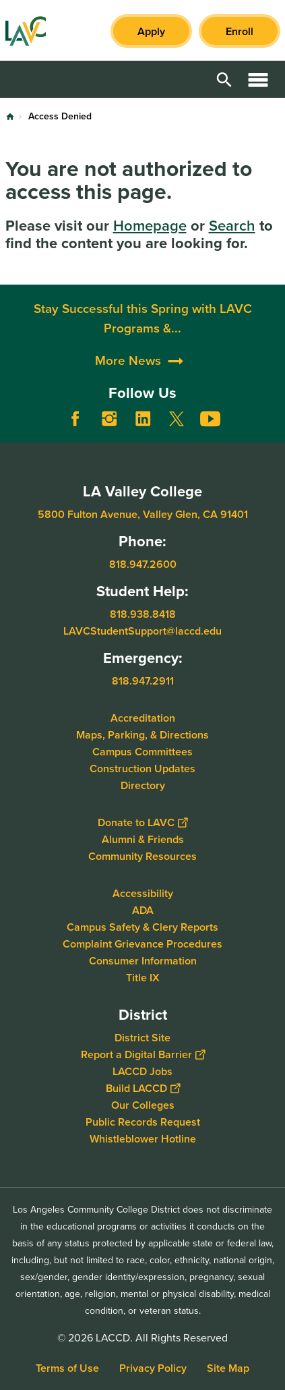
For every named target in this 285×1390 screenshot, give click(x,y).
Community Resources (142, 855)
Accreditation (142, 717)
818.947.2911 (143, 680)
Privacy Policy (153, 1368)
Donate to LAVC (142, 822)
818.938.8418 (143, 613)
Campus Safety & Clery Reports (142, 926)
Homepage (150, 225)
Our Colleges (143, 1104)
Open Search (224, 79)
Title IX (143, 977)
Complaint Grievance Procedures (142, 943)
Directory (143, 784)
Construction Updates (142, 768)
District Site (142, 1037)
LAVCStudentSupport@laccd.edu (142, 630)
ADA (143, 909)
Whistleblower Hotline (143, 1138)
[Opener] (271, 428)
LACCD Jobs (142, 1070)
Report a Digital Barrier (143, 1054)
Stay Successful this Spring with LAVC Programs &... (143, 382)
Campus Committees (142, 751)
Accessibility (143, 892)
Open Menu (258, 79)
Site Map (228, 1368)
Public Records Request (143, 1121)
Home (10, 116)
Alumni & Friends (143, 838)
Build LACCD (143, 1087)
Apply (151, 31)
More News (128, 424)
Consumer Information (143, 960)
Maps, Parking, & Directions (142, 734)
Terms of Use (67, 1368)
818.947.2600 (143, 564)
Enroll (239, 31)
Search (232, 225)
